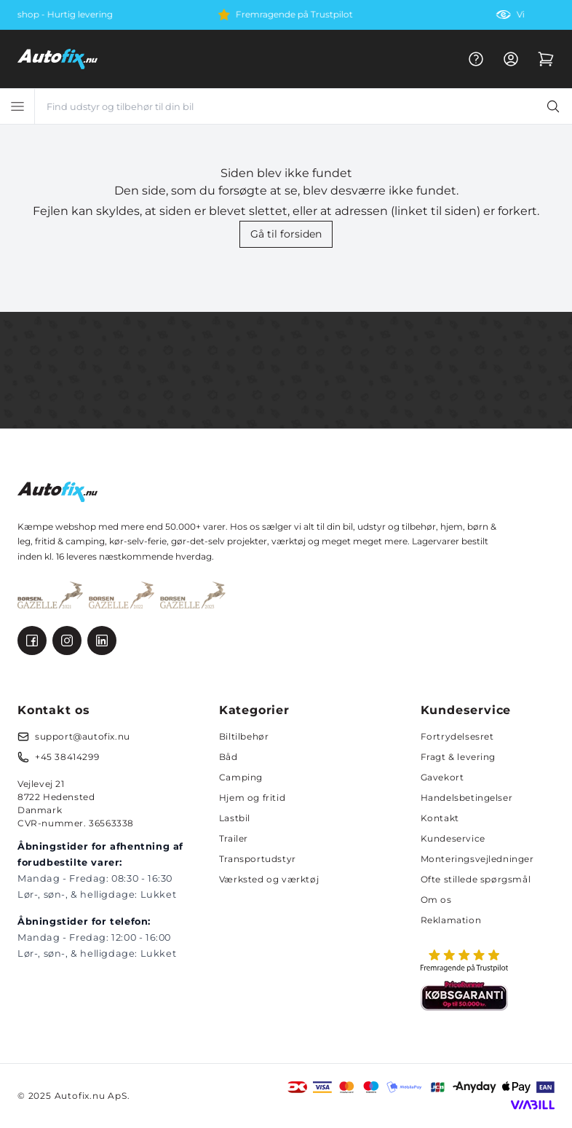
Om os (436, 899)
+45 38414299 (67, 756)
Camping (241, 777)
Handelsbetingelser (467, 797)
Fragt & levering (458, 756)
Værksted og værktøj (269, 879)
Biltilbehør (244, 736)
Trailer (233, 838)
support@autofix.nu (82, 736)
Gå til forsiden (286, 233)
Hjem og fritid (252, 797)
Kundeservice (453, 838)
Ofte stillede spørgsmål (476, 879)
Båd (228, 756)
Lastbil (234, 817)
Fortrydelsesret (457, 736)
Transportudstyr (257, 858)
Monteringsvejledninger (477, 858)
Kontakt (440, 817)
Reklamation (451, 919)
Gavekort (442, 777)
